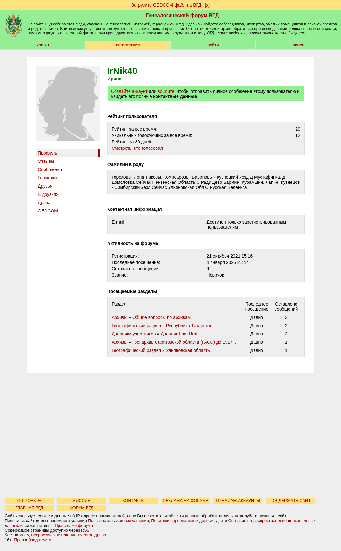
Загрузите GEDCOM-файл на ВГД (166, 5)
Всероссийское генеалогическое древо (68, 535)
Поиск (298, 45)
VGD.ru (43, 45)
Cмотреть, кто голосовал (137, 148)
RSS (85, 530)
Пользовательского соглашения (118, 520)
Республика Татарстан (189, 325)
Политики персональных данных (182, 520)
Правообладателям (32, 539)
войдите (165, 91)
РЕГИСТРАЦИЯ (128, 45)
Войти (213, 45)
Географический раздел (136, 325)
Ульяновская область (188, 350)
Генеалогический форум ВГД (182, 15)
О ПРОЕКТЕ (29, 500)
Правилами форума (74, 525)
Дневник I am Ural (179, 333)
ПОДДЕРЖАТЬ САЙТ (290, 500)
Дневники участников (134, 333)
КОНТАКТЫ (133, 500)
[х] (207, 5)
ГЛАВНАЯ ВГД (29, 508)
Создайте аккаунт (129, 91)
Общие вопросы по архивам (161, 317)
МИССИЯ (81, 500)
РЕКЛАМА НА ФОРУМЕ (185, 500)
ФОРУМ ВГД (82, 508)
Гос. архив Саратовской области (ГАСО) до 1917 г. (184, 342)
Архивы (119, 317)
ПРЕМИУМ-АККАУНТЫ (238, 500)
